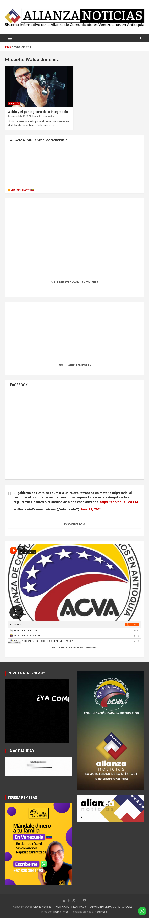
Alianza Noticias (42, 906)
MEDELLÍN (14, 103)
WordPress (100, 911)
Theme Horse (60, 911)
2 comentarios (46, 116)
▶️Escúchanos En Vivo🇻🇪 (21, 190)
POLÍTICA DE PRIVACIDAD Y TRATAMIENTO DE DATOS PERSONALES (93, 906)
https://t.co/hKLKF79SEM (119, 502)
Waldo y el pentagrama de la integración (38, 112)
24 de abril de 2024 (18, 116)
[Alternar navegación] (9, 38)
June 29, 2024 (91, 509)
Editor (33, 116)
